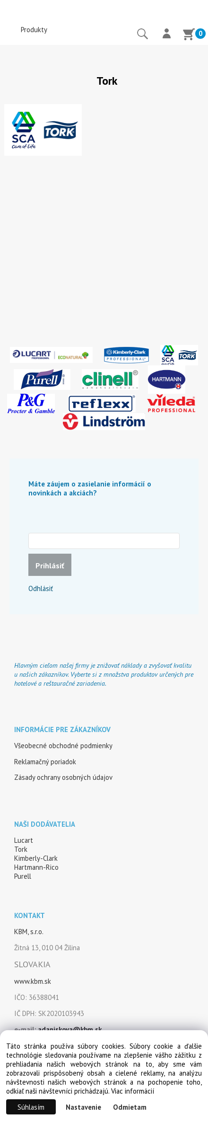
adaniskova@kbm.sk (70, 1029)
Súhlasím (30, 1107)
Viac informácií (132, 1091)
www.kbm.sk (32, 981)
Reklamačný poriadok (45, 761)
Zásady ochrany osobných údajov (63, 777)
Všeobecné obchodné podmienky (63, 745)
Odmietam (130, 1107)
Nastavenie (83, 1107)
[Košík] (188, 35)
